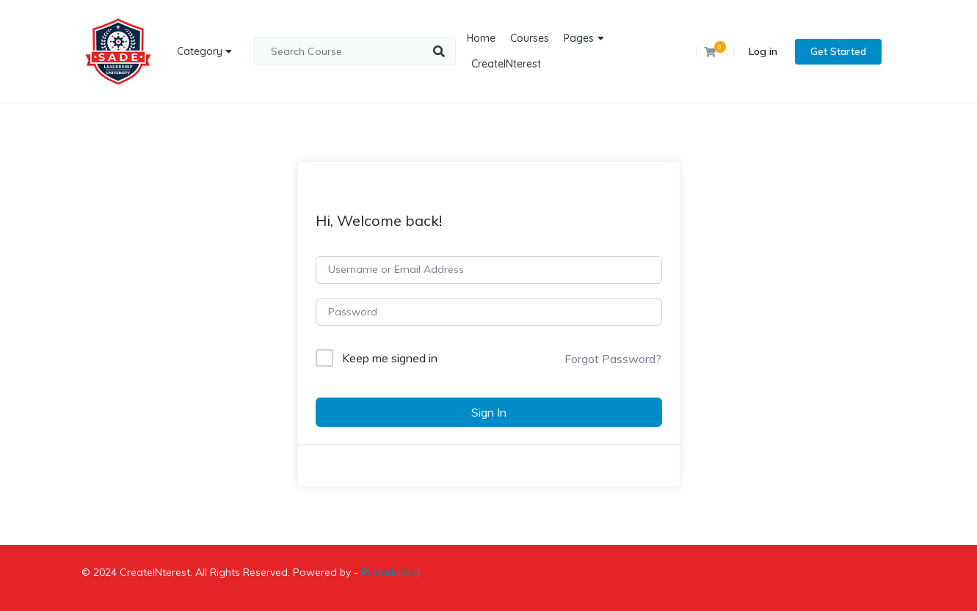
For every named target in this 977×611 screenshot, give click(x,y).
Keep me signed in (389, 358)
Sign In (488, 412)
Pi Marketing (391, 572)
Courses (529, 38)
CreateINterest (506, 63)
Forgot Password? (612, 358)
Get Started (838, 51)
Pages (579, 38)
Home (481, 38)
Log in (763, 51)
